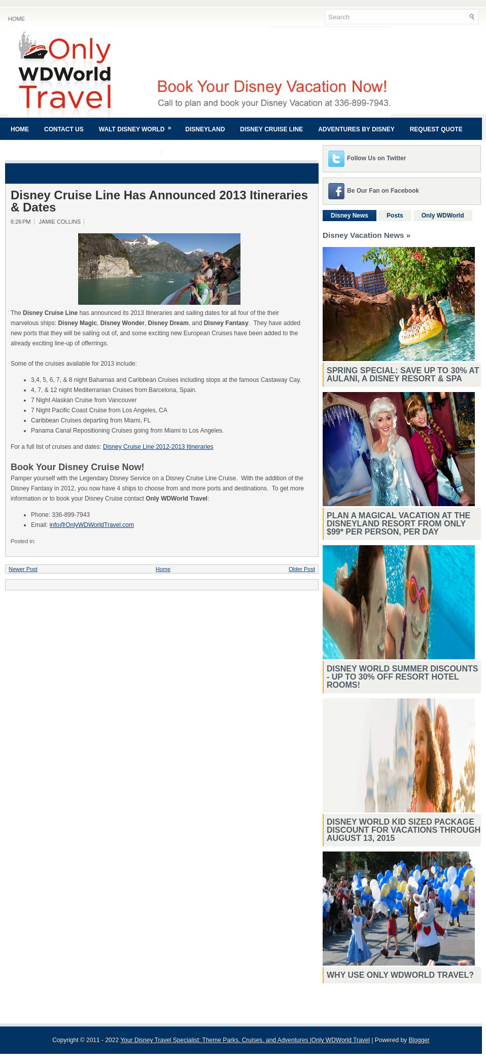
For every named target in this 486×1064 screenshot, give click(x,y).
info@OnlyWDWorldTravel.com (92, 524)
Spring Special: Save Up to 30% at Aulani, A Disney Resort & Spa (403, 374)
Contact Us (64, 129)
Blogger (418, 1040)
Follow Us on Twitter (376, 158)
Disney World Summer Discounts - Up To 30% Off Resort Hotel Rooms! (402, 676)
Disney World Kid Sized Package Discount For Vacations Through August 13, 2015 (403, 830)
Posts (395, 215)
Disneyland (205, 129)
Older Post (302, 569)
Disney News (349, 215)
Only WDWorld (443, 215)
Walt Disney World (138, 125)
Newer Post (23, 569)
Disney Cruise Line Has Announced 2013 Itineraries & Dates (159, 201)
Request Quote (436, 129)
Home (16, 19)
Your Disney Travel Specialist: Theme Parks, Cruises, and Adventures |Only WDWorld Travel (245, 1040)
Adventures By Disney (356, 129)
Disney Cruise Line (271, 129)
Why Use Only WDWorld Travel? (400, 975)
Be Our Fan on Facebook (383, 190)
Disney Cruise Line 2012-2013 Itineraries (158, 446)
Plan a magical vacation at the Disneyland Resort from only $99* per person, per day (398, 523)
